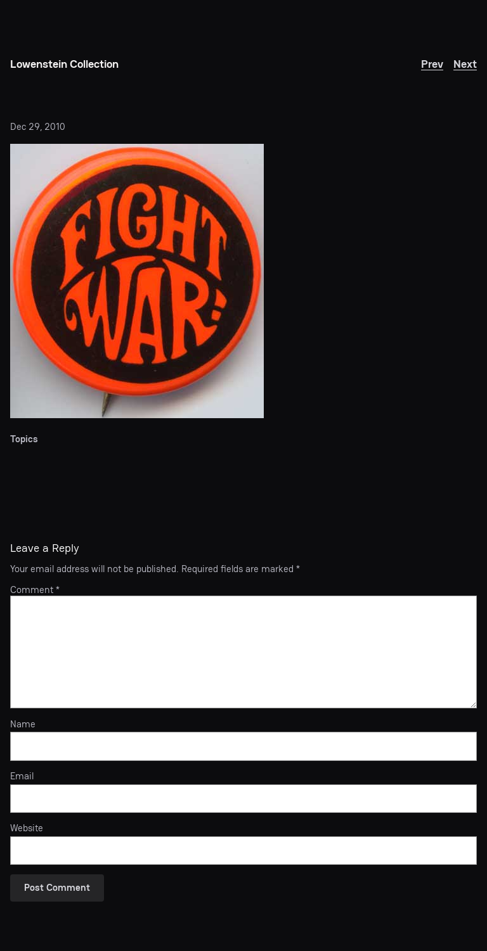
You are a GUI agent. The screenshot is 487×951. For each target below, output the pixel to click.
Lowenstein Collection (64, 63)
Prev (432, 63)
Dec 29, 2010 (37, 126)
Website (26, 828)
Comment (35, 590)
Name (23, 724)
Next (465, 63)
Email (22, 776)
